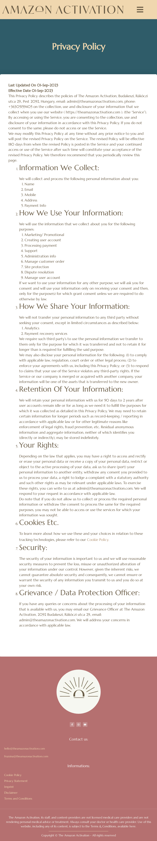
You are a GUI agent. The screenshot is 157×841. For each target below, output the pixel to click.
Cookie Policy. (98, 539)
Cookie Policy (12, 775)
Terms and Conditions (18, 798)
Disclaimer (10, 793)
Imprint (9, 787)
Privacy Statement (16, 781)
